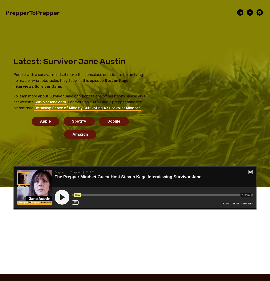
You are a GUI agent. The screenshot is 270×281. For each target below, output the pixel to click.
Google (113, 121)
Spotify (79, 121)
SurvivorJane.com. (51, 102)
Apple (45, 121)
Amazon (80, 134)
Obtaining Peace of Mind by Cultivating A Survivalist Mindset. (87, 108)
